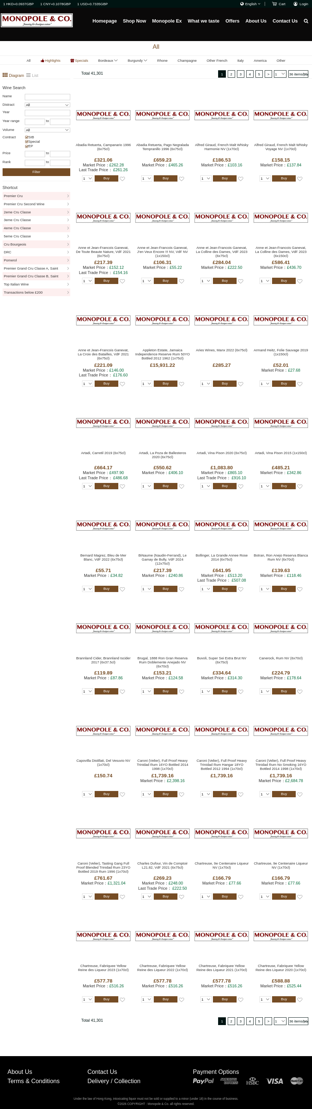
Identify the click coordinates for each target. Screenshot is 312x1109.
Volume (8, 130)
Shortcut (10, 187)
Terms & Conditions (33, 1081)
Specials (81, 60)
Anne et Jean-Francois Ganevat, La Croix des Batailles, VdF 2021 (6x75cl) (103, 354)
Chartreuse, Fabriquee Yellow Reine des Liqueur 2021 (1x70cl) (221, 968)
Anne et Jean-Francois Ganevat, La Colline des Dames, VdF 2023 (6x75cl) (221, 252)
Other (281, 60)
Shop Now (134, 21)
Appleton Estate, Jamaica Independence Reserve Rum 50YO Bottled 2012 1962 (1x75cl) (162, 354)
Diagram (16, 75)
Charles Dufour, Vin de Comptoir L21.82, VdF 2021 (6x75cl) (162, 865)
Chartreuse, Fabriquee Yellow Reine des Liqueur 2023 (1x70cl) (103, 968)
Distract (8, 104)
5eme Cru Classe (17, 236)
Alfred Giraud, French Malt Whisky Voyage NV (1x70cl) (281, 147)
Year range (11, 121)
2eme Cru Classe (17, 212)
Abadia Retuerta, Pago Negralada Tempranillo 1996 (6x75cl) (162, 147)
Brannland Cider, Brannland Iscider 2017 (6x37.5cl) (103, 660)
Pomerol (10, 260)
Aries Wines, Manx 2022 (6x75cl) (221, 350)
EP (30, 146)
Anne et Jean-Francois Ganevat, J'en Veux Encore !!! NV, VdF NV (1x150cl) (162, 252)
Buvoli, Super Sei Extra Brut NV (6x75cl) (221, 660)
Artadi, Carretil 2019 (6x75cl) (103, 453)
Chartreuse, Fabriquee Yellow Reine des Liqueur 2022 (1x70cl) (162, 968)
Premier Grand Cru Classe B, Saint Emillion (31, 277)
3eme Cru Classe (17, 220)
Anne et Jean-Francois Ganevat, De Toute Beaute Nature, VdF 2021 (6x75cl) (103, 252)
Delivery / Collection (113, 1081)
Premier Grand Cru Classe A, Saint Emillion (31, 269)
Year (6, 112)
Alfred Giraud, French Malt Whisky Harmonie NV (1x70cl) (221, 147)
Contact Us (285, 21)
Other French (217, 60)
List (35, 75)
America (260, 60)
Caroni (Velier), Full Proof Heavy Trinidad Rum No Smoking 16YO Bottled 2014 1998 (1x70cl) (280, 764)
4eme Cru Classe (17, 228)
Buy (106, 178)
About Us (256, 21)
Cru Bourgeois (15, 244)
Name (7, 96)
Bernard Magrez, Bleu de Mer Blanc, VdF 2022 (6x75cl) (103, 557)
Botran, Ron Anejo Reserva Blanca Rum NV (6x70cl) (281, 557)
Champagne (187, 60)
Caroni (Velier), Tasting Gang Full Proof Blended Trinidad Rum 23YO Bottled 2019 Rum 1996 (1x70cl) (103, 867)
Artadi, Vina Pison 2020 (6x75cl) (222, 453)
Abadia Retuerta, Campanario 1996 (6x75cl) (103, 147)
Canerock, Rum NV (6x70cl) (281, 658)
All (29, 60)
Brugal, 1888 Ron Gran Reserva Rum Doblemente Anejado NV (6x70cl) (163, 662)
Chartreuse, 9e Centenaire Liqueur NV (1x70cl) (222, 865)
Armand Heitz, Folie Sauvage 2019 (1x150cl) (281, 352)
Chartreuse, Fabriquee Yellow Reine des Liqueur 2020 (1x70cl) (280, 968)
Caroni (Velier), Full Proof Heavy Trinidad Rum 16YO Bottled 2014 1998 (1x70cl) (162, 764)
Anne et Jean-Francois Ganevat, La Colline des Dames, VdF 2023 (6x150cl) (280, 252)
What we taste (204, 21)
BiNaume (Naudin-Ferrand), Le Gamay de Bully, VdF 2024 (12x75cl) (163, 559)
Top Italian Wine (16, 284)
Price (7, 153)
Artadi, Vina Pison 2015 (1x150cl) (281, 453)
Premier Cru (13, 196)
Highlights (53, 60)
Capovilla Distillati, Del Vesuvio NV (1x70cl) (103, 762)
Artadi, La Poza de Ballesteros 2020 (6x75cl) (162, 455)
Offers (232, 21)
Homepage (104, 21)
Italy (240, 60)
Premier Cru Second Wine (24, 204)
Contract (9, 137)
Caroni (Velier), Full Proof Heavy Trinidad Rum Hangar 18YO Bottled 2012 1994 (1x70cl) (222, 764)
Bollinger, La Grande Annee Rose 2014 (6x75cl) (222, 557)
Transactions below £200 (23, 292)
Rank (7, 162)
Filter (36, 172)
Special (34, 141)
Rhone (162, 60)
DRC (7, 252)
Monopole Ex (167, 21)
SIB (31, 137)
